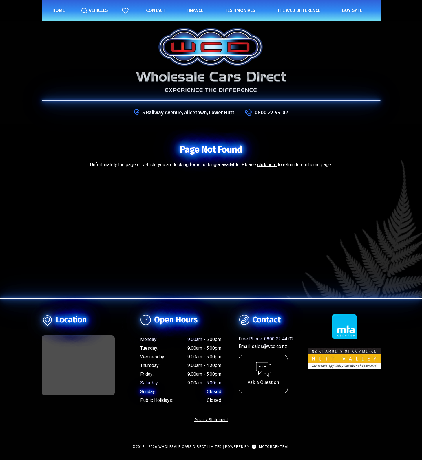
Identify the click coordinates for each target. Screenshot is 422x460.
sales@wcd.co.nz (269, 346)
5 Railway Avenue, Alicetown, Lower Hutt (188, 112)
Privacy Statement (211, 419)
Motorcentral (270, 447)
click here (267, 164)
